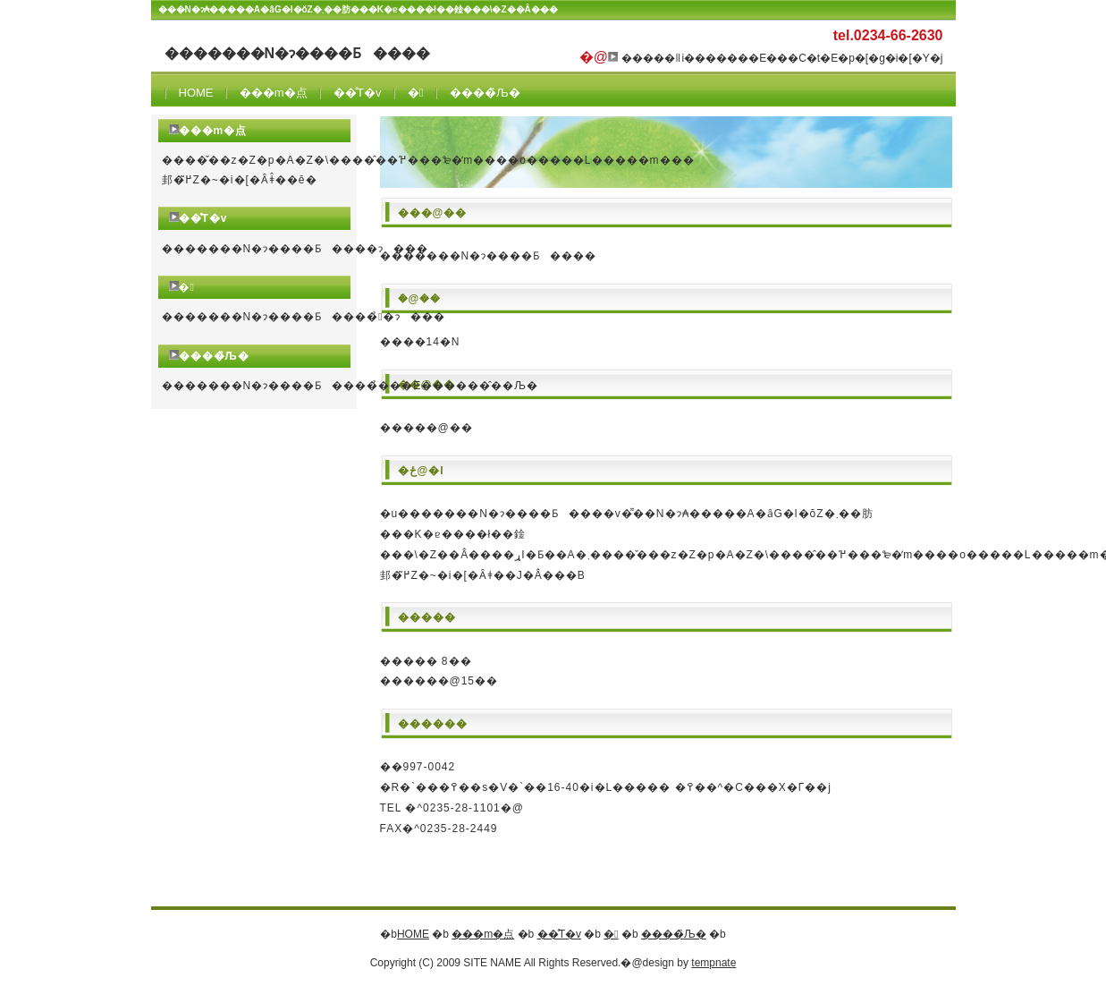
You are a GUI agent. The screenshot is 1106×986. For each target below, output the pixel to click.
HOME (196, 92)
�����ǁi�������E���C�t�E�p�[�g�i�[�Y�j (781, 58)
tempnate (713, 962)
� (416, 92)
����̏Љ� (485, 92)
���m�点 (274, 92)
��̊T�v (357, 92)
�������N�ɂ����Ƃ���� (298, 53)
